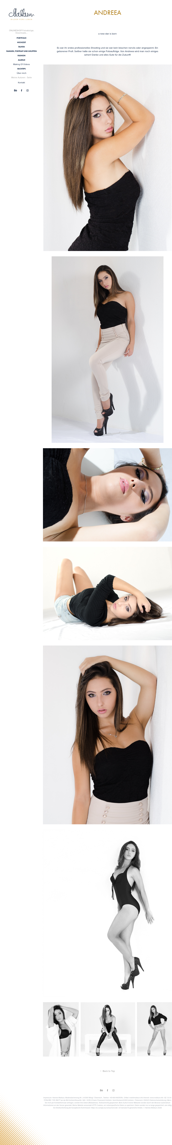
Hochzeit (21, 42)
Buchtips (21, 69)
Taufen (21, 47)
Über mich (21, 73)
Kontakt (21, 82)
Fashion (21, 55)
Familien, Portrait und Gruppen (21, 51)
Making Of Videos (21, 64)
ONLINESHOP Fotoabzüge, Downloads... (21, 31)
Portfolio (21, 38)
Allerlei (21, 60)
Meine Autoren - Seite (21, 77)
